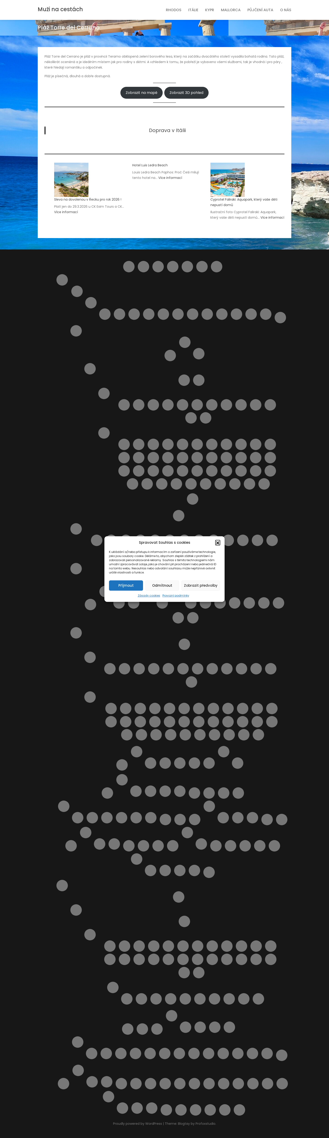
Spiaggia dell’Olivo (214, 734)
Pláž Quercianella (228, 721)
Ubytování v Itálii (136, 751)
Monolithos (150, 1053)
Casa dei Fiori (180, 763)
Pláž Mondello (138, 471)
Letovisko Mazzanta (197, 668)
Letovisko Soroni (270, 959)
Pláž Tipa (147, 484)
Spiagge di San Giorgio (185, 734)
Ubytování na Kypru (150, 791)
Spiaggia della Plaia (205, 484)
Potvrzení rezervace (136, 859)
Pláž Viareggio (156, 734)
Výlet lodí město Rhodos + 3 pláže (267, 1053)
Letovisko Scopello (205, 418)
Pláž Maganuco (212, 457)
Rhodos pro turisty (62, 885)
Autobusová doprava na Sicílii (184, 380)
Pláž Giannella (125, 721)
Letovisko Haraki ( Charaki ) (197, 946)
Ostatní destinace (172, 846)
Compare (172, 266)
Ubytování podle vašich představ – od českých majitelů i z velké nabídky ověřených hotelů (180, 1083)
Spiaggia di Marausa (220, 484)
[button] (217, 542)
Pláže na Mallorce (107, 817)
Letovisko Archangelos (139, 946)
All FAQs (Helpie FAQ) (129, 266)
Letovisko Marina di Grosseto (183, 668)
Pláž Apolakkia (243, 999)
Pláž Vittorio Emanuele (176, 484)
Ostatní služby (187, 832)
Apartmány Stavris (229, 1027)
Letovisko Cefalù (182, 405)
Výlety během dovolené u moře (282, 1083)
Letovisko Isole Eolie (212, 405)
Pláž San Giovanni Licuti (241, 471)
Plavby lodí (127, 1029)
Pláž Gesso (111, 721)
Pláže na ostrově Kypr (259, 846)
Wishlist (195, 1110)
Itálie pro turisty (62, 280)
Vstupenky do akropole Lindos (223, 1053)
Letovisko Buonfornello (138, 405)
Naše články (209, 806)
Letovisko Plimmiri (241, 959)
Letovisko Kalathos (241, 946)
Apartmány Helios (214, 1027)
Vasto (265, 314)
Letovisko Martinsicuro (134, 314)
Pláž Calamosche (212, 444)
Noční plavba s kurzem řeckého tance (164, 1053)
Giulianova (119, 314)
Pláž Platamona (162, 603)
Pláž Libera (197, 457)
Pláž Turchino (272, 540)
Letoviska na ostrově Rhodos (90, 934)
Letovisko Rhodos (256, 959)
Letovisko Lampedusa (226, 405)
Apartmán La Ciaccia (220, 603)
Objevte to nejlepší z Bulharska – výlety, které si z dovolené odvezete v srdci (143, 846)
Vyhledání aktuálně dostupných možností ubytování (238, 1083)
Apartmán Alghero (205, 603)
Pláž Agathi (141, 999)
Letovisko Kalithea (270, 946)
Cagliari (119, 603)
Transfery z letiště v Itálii (122, 765)
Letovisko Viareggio (256, 668)
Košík (107, 793)
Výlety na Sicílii (192, 499)
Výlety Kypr (108, 1096)
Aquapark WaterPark (106, 1053)
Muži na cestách (60, 9)
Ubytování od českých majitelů (165, 1083)
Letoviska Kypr (223, 793)
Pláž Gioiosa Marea (138, 457)
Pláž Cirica (241, 444)
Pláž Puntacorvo (213, 721)
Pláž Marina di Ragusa (255, 457)
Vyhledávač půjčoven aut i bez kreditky (253, 1083)
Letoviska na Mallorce (92, 817)
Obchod (129, 846)
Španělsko (78, 1070)
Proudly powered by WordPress (138, 1123)
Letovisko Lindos (168, 959)
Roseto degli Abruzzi (192, 314)
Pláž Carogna (228, 708)
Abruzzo (77, 291)
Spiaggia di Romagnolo (235, 484)
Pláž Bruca (182, 444)
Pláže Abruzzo (76, 529)
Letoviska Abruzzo (91, 302)
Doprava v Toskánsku (184, 644)
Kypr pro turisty (122, 779)
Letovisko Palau (133, 603)
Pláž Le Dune (140, 721)
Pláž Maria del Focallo (241, 457)
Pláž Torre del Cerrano (257, 540)
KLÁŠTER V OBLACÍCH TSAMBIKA (135, 1053)
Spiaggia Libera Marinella (243, 734)
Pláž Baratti (169, 708)
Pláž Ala (140, 708)
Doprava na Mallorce (77, 817)
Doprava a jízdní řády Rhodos (184, 921)
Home (216, 266)
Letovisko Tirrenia (241, 668)
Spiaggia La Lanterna (264, 484)
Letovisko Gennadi (183, 946)
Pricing (209, 872)
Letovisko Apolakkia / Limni (124, 946)
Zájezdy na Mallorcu (151, 817)
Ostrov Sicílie (90, 368)
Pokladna (274, 846)
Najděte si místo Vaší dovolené (194, 819)
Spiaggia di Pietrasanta (229, 734)
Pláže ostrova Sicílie (104, 433)
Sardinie (76, 568)
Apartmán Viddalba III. (264, 603)
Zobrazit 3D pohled (186, 92)
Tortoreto (251, 314)
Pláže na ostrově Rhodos (113, 987)
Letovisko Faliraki (153, 946)
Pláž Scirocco (270, 471)
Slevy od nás (63, 1083)
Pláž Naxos (168, 471)
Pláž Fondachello (124, 457)
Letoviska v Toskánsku (90, 657)
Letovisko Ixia (227, 946)
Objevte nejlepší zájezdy (201, 844)
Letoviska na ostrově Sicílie (104, 393)
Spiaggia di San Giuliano (249, 484)
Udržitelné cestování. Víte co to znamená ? (209, 1083)
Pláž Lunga (184, 721)
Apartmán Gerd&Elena (185, 1027)
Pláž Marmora (270, 457)
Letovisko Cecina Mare (139, 668)
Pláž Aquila (230, 846)
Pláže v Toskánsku (90, 697)
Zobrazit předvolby (201, 585)
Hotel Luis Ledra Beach (150, 165)
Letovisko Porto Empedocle (270, 405)
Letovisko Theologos (198, 972)
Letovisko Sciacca (191, 418)
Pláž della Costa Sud (255, 444)
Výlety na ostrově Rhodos (77, 1042)
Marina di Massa (270, 668)
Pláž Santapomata (127, 734)
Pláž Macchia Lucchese (198, 721)
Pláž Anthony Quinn (229, 999)
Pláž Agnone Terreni (168, 444)
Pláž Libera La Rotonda (169, 721)
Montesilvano (148, 314)
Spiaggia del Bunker (200, 734)
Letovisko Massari (197, 959)
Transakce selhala (194, 870)
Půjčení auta (260, 10)
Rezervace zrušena (180, 870)
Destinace (187, 266)
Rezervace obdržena (165, 870)
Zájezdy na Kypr (180, 791)
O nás (285, 10)
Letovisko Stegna (184, 972)
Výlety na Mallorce (136, 817)
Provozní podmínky (175, 595)
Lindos (238, 793)
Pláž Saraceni (243, 540)
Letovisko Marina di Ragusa (241, 405)
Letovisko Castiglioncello (124, 668)
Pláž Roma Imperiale (257, 721)
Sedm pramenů (208, 1053)
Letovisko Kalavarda (256, 946)
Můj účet (165, 819)
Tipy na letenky (121, 1083)
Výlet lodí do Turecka (252, 1053)
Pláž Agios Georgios (156, 999)
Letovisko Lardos (153, 959)
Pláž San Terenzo (272, 721)
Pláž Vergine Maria (161, 484)
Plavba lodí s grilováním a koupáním (216, 846)
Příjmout (126, 585)
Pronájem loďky (194, 1053)
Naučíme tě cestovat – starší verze (281, 819)
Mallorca (231, 10)
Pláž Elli (258, 999)
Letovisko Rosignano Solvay (212, 668)
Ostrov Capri (170, 355)
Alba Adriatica (105, 314)
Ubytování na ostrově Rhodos (171, 1015)
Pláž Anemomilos (214, 999)
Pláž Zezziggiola (170, 734)
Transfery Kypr (136, 791)
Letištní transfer (178, 897)
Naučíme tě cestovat (267, 819)
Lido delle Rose (96, 540)
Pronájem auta (142, 1029)
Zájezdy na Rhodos (281, 1055)
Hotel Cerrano (209, 763)
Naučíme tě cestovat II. (71, 846)
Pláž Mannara (226, 457)
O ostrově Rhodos (76, 910)
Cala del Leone (111, 708)
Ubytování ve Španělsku (92, 1082)
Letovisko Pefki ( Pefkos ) (227, 959)
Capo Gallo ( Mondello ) (124, 405)
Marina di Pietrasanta (191, 682)
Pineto (178, 314)
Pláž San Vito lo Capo (255, 471)
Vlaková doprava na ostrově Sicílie (223, 1083)
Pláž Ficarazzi (270, 444)
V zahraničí (252, 817)
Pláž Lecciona (155, 721)
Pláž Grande (153, 457)
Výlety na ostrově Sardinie (178, 617)
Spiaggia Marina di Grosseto (258, 734)
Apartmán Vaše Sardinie (165, 763)
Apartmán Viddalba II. (249, 603)
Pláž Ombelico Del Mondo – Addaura (245, 846)
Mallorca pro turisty (63, 806)
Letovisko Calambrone (110, 668)
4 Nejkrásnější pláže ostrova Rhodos (91, 1053)
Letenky (209, 793)
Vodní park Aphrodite (137, 1108)
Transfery (136, 1083)
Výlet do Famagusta (267, 1083)
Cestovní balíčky (158, 266)
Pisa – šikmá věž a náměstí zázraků (237, 763)
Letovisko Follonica (153, 668)
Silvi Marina (236, 314)
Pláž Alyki (200, 999)
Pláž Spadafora (132, 484)
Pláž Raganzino (226, 471)
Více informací (66, 212)
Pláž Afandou (127, 999)
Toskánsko (76, 633)
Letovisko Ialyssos (212, 946)
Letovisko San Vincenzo (227, 668)
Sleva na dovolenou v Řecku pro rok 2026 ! (87, 199)
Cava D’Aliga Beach (124, 444)
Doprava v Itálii (167, 130)
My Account (180, 819)
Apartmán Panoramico (190, 603)
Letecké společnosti (194, 793)
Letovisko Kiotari (110, 959)
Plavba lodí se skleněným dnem (122, 1108)
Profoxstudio (205, 1123)
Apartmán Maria (200, 1027)
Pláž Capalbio (213, 708)
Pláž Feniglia (242, 708)
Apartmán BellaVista (150, 763)
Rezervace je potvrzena (150, 870)
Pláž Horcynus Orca (168, 457)
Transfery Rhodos (157, 1029)
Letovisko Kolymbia (124, 959)
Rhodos (173, 10)
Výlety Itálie (223, 751)
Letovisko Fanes (168, 946)
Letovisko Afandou (110, 946)
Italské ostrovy (76, 331)
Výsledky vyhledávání (181, 1110)
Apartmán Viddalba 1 (234, 603)
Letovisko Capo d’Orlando (153, 405)
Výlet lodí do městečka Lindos (238, 1053)
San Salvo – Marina (207, 314)
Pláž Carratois (226, 444)
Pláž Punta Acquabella (228, 540)
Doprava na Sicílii (198, 380)
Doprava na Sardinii (90, 604)
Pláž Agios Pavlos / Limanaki (170, 999)
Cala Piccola (125, 708)
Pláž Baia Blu (155, 708)
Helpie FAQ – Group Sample (202, 266)
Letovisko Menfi (255, 405)
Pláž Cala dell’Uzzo (197, 444)
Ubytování (150, 1083)
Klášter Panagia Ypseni (121, 1053)
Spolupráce (114, 844)
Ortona (158, 846)
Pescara (163, 314)
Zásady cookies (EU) (225, 1110)
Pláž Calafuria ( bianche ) (184, 708)
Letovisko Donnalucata (197, 405)
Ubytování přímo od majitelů (194, 1083)
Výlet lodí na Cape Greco (165, 791)
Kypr (209, 10)
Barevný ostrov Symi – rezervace (143, 266)
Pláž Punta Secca (212, 471)
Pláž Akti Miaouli (185, 999)
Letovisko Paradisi (212, 959)
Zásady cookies (149, 595)
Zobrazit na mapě (141, 92)
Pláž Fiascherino (257, 708)
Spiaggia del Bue (191, 484)
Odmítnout (162, 585)
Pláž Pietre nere (182, 471)
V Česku (238, 817)
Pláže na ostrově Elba (198, 353)
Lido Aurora (138, 444)
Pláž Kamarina (182, 457)
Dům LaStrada (278, 603)
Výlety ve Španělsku (106, 1082)
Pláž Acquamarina (153, 444)
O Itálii (178, 515)
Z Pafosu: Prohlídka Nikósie (151, 1108)
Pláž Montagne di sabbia (153, 471)
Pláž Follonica (272, 708)
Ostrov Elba (185, 342)
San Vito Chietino (222, 314)
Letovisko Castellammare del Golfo (168, 405)
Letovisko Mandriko (183, 959)
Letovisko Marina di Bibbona (168, 668)
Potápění (179, 1053)
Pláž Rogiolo (242, 721)
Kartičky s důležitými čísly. (223, 817)
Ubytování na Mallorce (121, 817)
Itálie (193, 10)
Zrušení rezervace (239, 1110)
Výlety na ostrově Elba (166, 1110)
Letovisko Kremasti (139, 959)
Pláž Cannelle (198, 708)
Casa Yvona (194, 763)
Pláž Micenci (124, 471)
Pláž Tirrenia (141, 734)
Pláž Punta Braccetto (197, 471)
